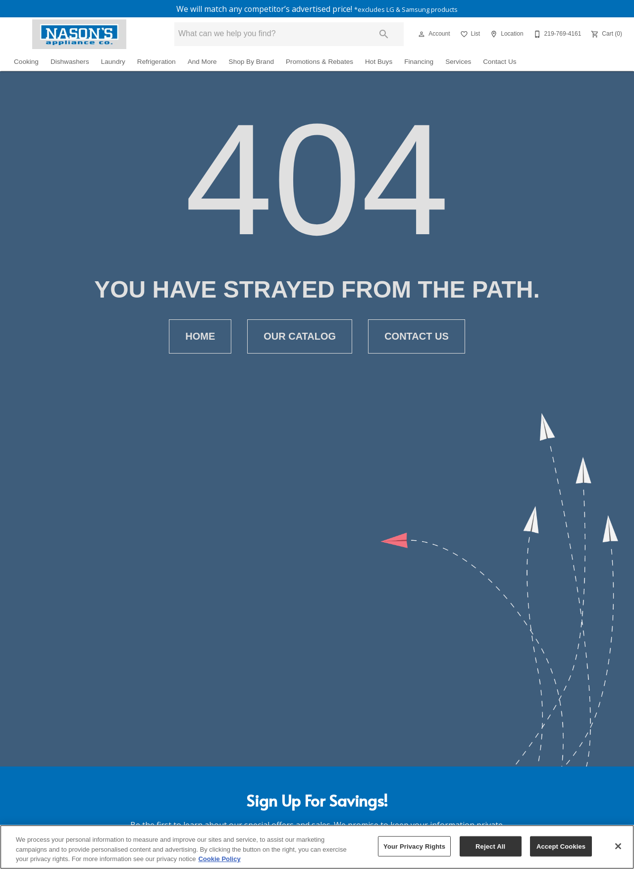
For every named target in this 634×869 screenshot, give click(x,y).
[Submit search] (384, 35)
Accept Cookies (560, 846)
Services (458, 62)
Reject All (490, 846)
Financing (418, 62)
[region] (317, 847)
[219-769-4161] (556, 35)
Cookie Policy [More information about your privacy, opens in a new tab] (219, 859)
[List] (469, 35)
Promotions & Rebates (319, 62)
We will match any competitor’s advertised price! (317, 9)
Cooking (26, 62)
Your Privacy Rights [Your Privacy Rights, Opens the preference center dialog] (414, 846)
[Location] (505, 35)
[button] (421, 35)
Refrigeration (156, 62)
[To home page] (79, 35)
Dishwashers (70, 62)
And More (202, 62)
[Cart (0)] (605, 35)
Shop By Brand (251, 62)
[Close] (618, 846)
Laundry (113, 62)
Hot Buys (378, 62)
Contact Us (499, 62)
